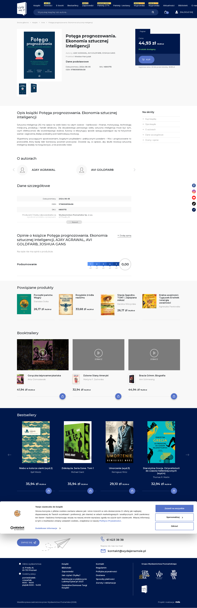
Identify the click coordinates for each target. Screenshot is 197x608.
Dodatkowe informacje (46, 603)
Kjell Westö (36, 472)
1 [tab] (93, 502)
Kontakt (100, 564)
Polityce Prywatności (110, 595)
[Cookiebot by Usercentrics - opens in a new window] (17, 603)
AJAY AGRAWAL (80, 53)
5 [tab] (101, 502)
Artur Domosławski (37, 379)
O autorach (150, 129)
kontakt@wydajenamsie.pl (123, 551)
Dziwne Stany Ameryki (95, 375)
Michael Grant (77, 472)
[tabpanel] (36, 456)
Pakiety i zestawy (121, 5)
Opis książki (150, 124)
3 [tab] (97, 502)
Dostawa (100, 575)
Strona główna (23, 22)
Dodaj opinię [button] (125, 235)
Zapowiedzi (88, 5)
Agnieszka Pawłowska (169, 306)
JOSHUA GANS (108, 53)
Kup (146, 59)
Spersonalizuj (174, 591)
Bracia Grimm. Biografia (152, 375)
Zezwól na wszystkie (174, 583)
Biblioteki (183, 5)
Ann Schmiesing (147, 379)
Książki (36, 5)
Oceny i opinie (152, 140)
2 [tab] (95, 502)
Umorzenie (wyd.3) (119, 468)
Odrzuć (174, 600)
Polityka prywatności (106, 571)
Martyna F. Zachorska (93, 379)
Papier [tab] (143, 31)
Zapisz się (28, 542)
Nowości (48, 5)
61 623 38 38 (112, 539)
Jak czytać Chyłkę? (71, 575)
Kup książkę (150, 119)
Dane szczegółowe (154, 135)
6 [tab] (104, 502)
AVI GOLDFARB (94, 53)
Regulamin (101, 568)
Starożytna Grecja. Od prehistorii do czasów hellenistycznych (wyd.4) (161, 471)
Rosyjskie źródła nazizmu (85, 296)
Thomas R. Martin (161, 477)
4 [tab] (99, 502)
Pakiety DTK (103, 5)
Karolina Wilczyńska (126, 304)
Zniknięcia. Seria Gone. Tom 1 (78, 468)
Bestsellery (72, 5)
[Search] (90, 12)
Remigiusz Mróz (119, 472)
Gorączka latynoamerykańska (44, 375)
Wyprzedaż (139, 5)
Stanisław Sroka (41, 301)
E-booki (60, 5)
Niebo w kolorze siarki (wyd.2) (36, 468)
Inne (43, 22)
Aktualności (168, 5)
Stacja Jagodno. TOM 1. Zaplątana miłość (127, 298)
